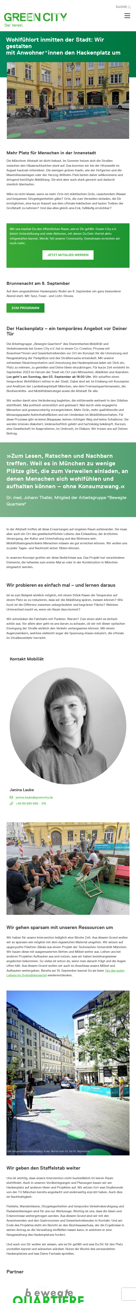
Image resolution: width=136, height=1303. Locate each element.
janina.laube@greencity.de (34, 797)
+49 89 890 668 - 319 (31, 803)
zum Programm (25, 308)
